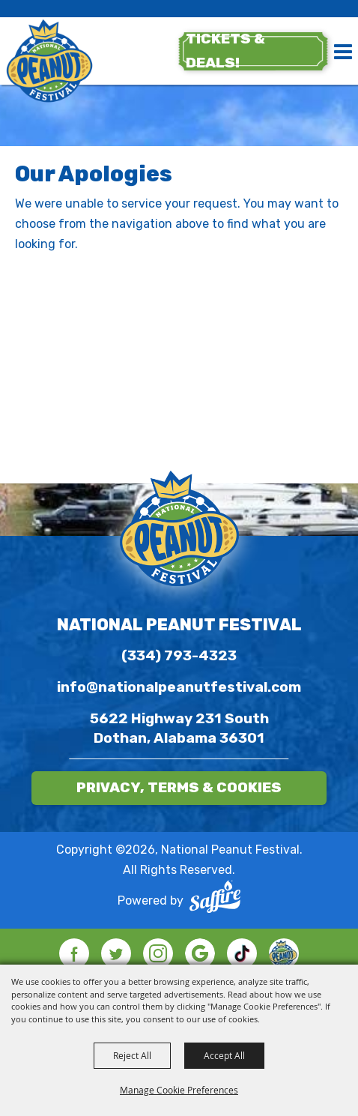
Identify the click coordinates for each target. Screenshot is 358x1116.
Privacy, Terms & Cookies (179, 787)
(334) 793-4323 (179, 655)
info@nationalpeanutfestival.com (179, 687)
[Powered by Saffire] (214, 900)
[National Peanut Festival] (49, 62)
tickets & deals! (225, 50)
